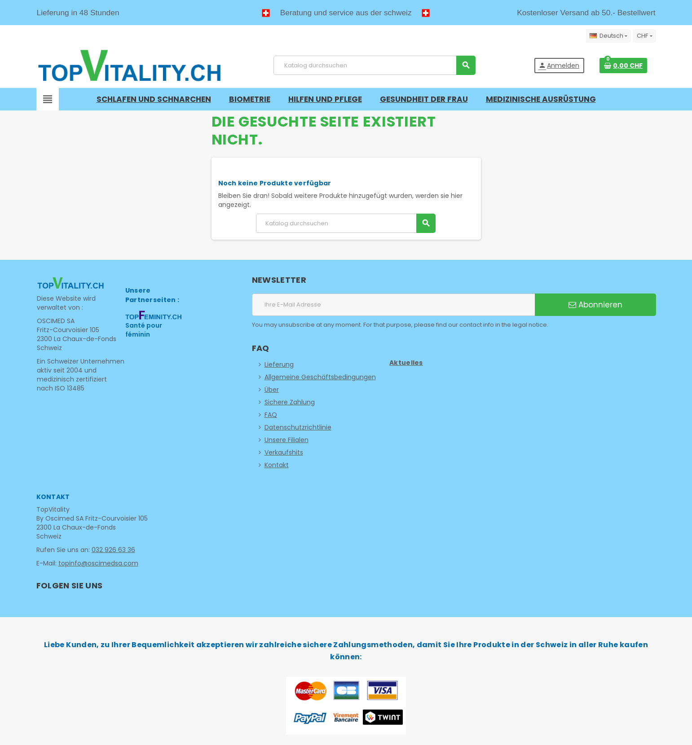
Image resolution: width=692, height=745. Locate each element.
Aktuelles (406, 362)
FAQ (270, 414)
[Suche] (374, 65)
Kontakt (276, 464)
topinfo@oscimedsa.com (98, 563)
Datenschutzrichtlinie (297, 427)
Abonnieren (595, 304)
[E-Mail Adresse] (393, 305)
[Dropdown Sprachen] (608, 36)
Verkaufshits (283, 452)
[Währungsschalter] (644, 36)
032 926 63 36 (113, 549)
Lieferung (279, 364)
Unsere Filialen (286, 439)
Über (271, 389)
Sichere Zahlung (289, 402)
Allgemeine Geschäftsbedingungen (320, 376)
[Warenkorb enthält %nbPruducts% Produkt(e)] (623, 65)
